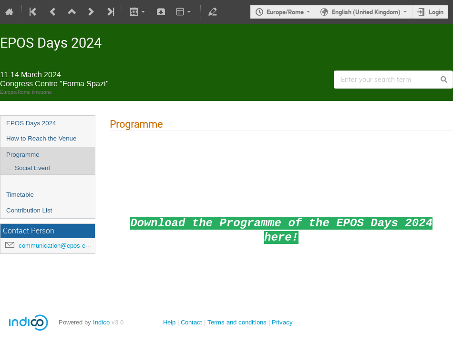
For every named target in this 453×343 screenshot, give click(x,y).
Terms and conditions (237, 322)
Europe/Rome (285, 12)
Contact (191, 322)
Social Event (32, 168)
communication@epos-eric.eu (60, 246)
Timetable (20, 194)
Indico (101, 322)
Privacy (282, 322)
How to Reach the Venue (41, 138)
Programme (23, 154)
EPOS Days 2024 (31, 123)
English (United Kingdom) (366, 12)
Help (169, 322)
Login (436, 12)
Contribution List (29, 210)
